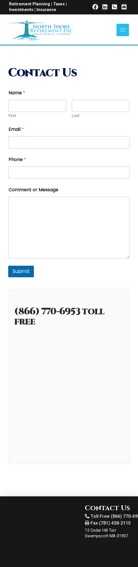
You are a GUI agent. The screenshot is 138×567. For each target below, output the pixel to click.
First (12, 115)
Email (16, 129)
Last (76, 115)
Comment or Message (33, 189)
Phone (17, 159)
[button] (123, 30)
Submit (21, 271)
